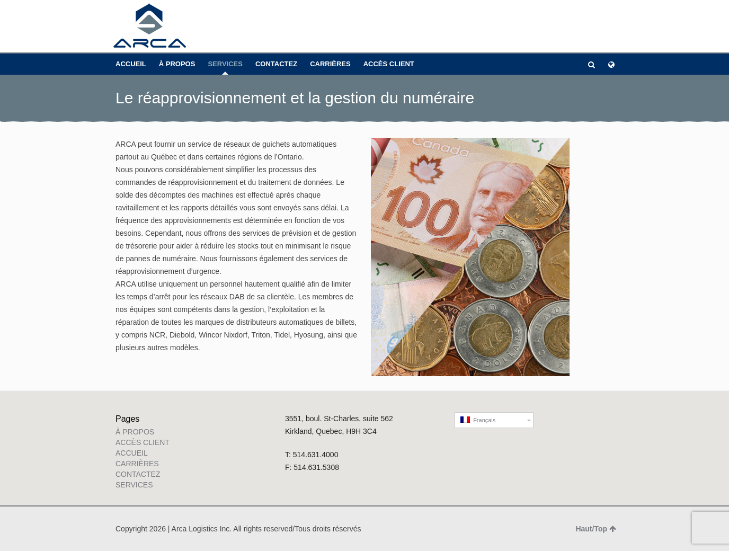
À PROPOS (177, 64)
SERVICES (225, 64)
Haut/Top (595, 529)
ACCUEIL (130, 64)
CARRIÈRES (330, 64)
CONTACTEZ (276, 64)
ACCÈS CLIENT (388, 64)
